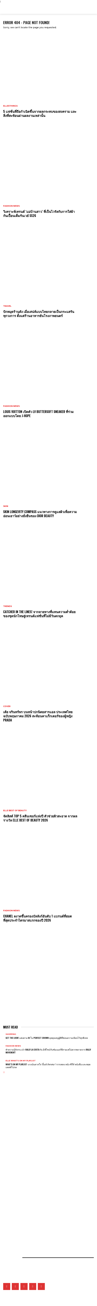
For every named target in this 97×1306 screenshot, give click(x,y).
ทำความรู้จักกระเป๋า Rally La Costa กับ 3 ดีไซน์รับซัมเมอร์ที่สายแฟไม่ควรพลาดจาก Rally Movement (48, 1051)
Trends (7, 606)
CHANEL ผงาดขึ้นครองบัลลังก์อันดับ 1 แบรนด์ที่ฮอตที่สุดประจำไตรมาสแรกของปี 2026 (37, 918)
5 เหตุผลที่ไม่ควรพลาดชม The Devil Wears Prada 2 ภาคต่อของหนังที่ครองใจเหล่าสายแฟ (36, 1177)
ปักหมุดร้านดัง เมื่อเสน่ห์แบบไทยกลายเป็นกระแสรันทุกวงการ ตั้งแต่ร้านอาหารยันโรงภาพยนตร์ (38, 313)
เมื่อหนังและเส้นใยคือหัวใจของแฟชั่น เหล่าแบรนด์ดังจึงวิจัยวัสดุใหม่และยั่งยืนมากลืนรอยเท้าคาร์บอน (38, 1230)
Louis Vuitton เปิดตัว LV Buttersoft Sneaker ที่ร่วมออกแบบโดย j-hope (38, 413)
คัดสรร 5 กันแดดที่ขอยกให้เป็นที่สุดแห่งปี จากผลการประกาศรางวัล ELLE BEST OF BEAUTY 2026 (38, 1224)
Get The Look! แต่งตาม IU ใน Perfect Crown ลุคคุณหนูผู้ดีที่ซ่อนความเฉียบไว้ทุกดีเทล (47, 1037)
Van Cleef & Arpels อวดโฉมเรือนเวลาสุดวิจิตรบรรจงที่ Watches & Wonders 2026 (35, 1141)
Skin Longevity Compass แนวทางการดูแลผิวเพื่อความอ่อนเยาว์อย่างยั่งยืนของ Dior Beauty (40, 513)
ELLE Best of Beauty (15, 811)
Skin (5, 506)
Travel (7, 306)
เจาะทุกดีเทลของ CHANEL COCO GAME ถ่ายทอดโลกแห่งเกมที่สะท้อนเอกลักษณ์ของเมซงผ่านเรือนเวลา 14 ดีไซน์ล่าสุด (44, 1146)
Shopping (11, 1034)
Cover (7, 706)
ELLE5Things (10, 106)
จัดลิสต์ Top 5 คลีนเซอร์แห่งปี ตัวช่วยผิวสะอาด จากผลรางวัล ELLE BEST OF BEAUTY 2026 (40, 818)
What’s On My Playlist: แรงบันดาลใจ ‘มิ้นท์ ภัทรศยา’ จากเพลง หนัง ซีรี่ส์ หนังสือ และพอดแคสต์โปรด (48, 1066)
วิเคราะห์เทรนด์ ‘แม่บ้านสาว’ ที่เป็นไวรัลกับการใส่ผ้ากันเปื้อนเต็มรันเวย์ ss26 (39, 213)
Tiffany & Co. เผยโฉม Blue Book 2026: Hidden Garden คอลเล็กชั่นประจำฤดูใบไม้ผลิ (36, 1157)
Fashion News (11, 206)
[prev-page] (3, 1072)
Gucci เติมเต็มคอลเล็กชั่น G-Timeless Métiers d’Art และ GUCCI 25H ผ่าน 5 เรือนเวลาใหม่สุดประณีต (41, 1162)
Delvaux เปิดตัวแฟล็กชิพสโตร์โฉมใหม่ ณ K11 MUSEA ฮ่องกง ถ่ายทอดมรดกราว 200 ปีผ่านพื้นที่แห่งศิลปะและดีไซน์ (44, 1126)
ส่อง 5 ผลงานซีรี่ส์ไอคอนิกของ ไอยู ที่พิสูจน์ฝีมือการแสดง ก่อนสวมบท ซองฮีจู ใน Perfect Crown (38, 1199)
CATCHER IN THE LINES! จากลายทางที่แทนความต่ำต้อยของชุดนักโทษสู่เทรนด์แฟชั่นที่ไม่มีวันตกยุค (39, 613)
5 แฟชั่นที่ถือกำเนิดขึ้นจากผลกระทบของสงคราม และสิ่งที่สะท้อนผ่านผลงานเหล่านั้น (39, 113)
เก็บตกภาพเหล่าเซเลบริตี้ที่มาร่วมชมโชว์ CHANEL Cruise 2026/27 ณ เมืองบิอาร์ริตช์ (34, 1183)
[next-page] (4, 1072)
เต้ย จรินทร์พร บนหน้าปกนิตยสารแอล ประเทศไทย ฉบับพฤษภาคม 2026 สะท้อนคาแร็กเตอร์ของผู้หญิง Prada (38, 715)
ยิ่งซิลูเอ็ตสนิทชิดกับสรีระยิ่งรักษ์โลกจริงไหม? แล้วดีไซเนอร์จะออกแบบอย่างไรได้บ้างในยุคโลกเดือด (38, 1219)
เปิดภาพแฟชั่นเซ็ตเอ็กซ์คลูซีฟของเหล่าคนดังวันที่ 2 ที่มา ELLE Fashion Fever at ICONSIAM (36, 1235)
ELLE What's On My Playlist (21, 1061)
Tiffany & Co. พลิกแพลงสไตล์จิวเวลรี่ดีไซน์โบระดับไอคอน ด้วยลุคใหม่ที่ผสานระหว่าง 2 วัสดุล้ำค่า (37, 1151)
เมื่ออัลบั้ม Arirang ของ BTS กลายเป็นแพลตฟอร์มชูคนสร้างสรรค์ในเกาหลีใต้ (31, 1188)
